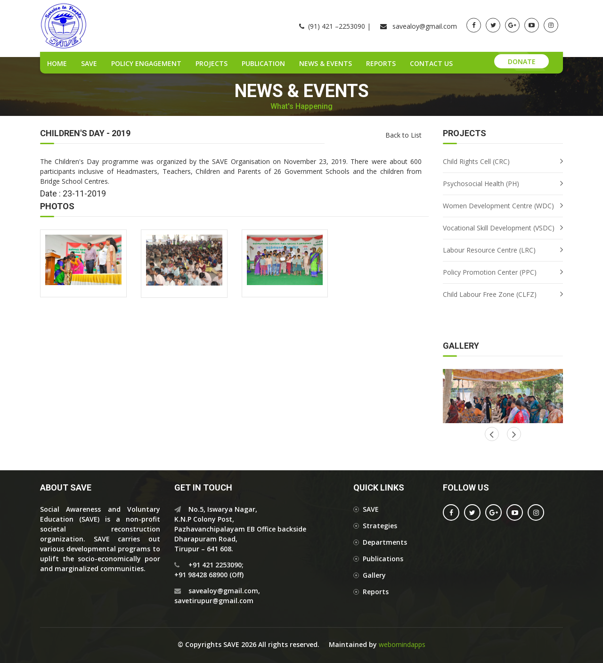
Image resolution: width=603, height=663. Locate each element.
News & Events (325, 63)
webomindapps (402, 644)
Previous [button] (514, 434)
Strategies (380, 525)
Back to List (403, 135)
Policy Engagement (146, 63)
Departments (385, 542)
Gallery (374, 575)
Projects (212, 63)
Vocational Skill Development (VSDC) (498, 227)
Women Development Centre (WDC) (498, 205)
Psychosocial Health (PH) (481, 183)
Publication (263, 63)
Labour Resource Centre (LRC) (489, 250)
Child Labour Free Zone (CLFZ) (490, 294)
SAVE (89, 63)
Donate (522, 61)
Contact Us (431, 63)
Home (57, 63)
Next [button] (492, 434)
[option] (503, 396)
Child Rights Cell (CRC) (476, 161)
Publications (383, 558)
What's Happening (301, 106)
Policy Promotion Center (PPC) (490, 272)
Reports (381, 63)
